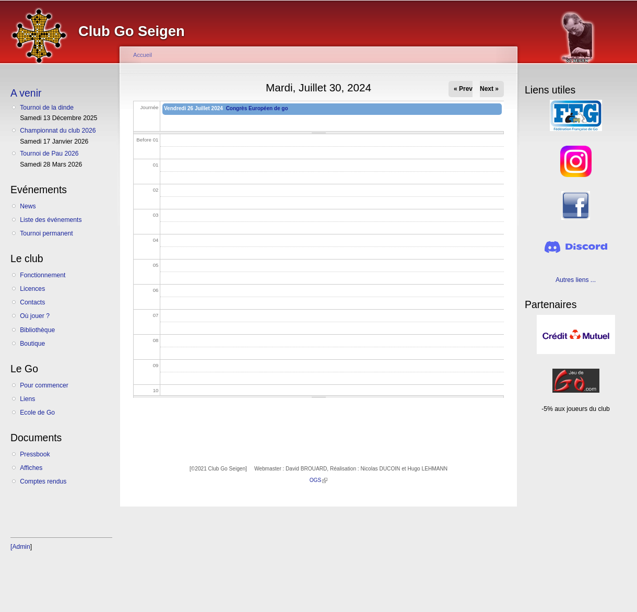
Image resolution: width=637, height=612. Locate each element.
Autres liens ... (576, 280)
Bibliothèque (37, 330)
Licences (32, 288)
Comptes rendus (43, 481)
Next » (489, 88)
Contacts (32, 302)
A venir (25, 93)
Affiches (31, 468)
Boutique (32, 343)
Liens (27, 399)
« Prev (463, 88)
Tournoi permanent (46, 233)
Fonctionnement (42, 275)
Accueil (142, 55)
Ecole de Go (37, 412)
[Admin (20, 546)
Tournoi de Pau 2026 (49, 153)
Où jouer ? (35, 316)
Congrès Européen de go (257, 108)
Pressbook (35, 454)
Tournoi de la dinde (47, 107)
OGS (319, 480)
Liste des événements (50, 219)
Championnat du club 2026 (58, 130)
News (28, 206)
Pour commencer (44, 385)
